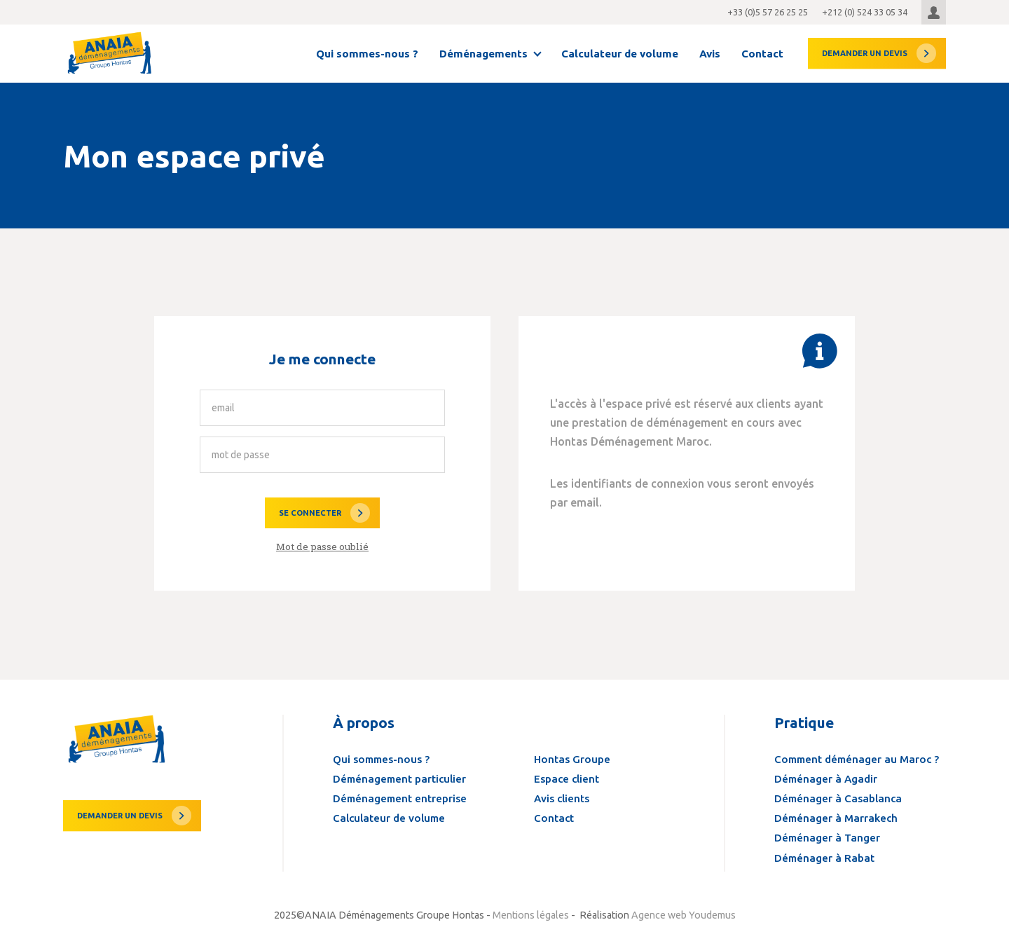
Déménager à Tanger (827, 838)
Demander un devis (120, 815)
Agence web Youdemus (683, 915)
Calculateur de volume (619, 54)
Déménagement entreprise (400, 798)
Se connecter (310, 513)
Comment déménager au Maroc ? (856, 759)
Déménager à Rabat (824, 858)
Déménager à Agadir (825, 779)
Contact (762, 54)
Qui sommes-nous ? (367, 54)
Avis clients (561, 798)
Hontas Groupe (572, 759)
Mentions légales (531, 915)
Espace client (566, 779)
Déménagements (483, 54)
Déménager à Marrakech (836, 818)
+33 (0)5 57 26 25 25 (767, 12)
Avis (709, 54)
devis (864, 53)
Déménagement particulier (399, 779)
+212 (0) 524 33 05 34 (864, 12)
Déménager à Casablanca (838, 798)
